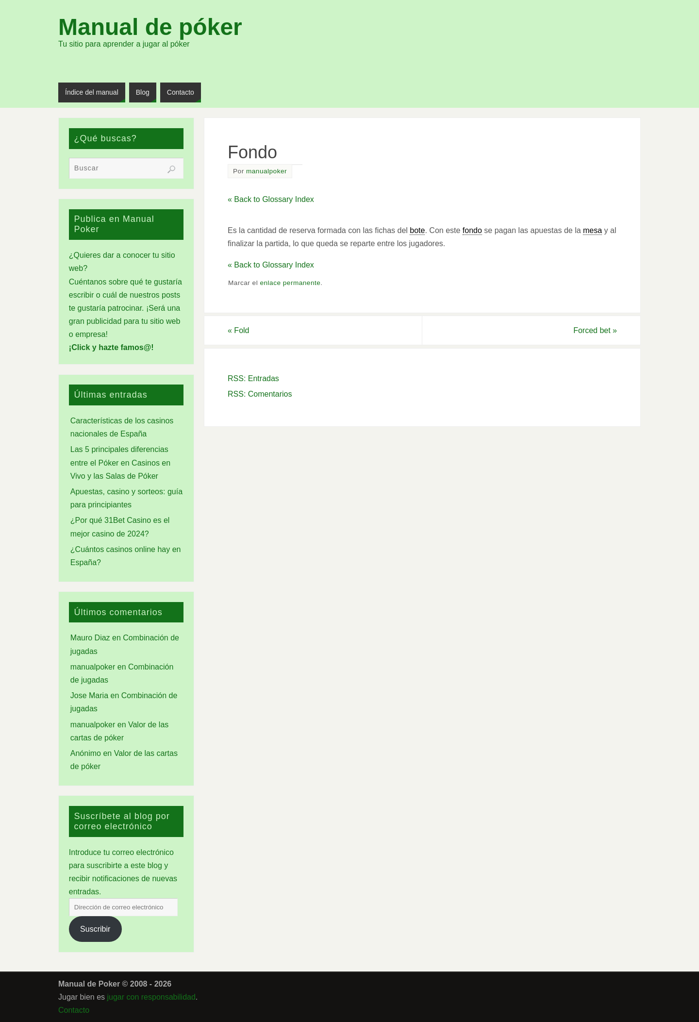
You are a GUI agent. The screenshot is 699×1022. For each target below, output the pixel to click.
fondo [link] (472, 230)
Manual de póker (150, 27)
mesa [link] (592, 230)
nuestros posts (155, 295)
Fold (238, 330)
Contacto (73, 1010)
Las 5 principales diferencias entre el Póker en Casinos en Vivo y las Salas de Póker (120, 462)
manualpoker (266, 171)
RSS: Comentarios (260, 394)
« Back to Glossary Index (271, 199)
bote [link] (417, 230)
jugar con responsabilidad (151, 997)
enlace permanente (290, 282)
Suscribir (95, 929)
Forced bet (595, 330)
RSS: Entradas (253, 378)
